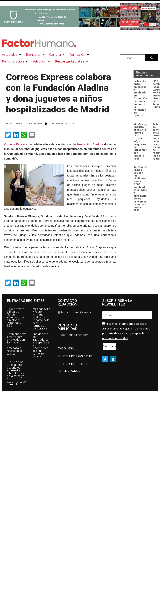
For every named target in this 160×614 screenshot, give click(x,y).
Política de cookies (73, 364)
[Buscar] (151, 58)
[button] (12, 54)
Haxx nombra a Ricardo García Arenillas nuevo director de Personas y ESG (16, 317)
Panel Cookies (69, 371)
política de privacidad (115, 338)
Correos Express (15, 144)
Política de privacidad (75, 356)
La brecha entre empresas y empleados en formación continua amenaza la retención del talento (16, 343)
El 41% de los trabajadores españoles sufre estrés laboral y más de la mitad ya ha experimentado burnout (16, 373)
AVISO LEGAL (66, 348)
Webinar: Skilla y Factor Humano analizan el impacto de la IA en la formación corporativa (41, 318)
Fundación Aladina (90, 144)
